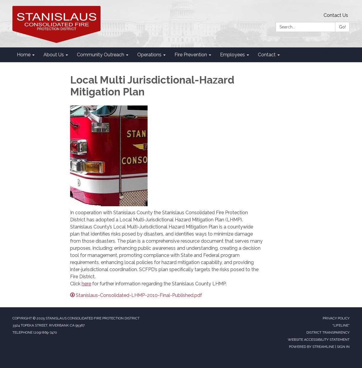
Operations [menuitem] (149, 54)
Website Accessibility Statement (319, 339)
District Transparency (328, 332)
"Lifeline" (341, 325)
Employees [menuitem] (232, 54)
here (86, 284)
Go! (342, 27)
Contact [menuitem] (267, 54)
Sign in (343, 347)
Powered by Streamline (311, 347)
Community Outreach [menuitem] (100, 54)
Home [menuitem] (23, 54)
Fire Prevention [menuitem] (190, 54)
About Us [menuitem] (53, 54)
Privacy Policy (336, 318)
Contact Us (336, 15)
